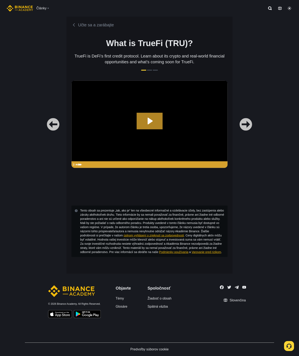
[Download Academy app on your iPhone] (60, 314)
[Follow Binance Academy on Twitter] (229, 287)
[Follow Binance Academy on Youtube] (244, 287)
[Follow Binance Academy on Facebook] (222, 287)
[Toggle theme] (289, 8)
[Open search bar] (268, 8)
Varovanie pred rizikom (206, 252)
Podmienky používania (173, 252)
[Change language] (280, 8)
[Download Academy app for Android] (87, 314)
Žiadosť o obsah (159, 298)
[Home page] (20, 8)
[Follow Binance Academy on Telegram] (237, 287)
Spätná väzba (157, 306)
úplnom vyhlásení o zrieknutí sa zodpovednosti (154, 235)
